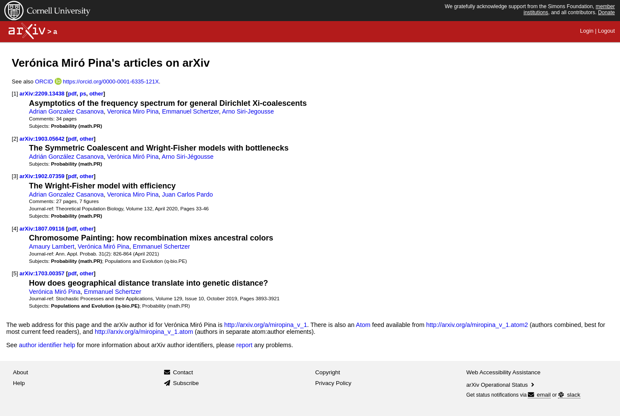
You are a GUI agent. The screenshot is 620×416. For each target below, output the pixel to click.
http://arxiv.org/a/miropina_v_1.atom (144, 331)
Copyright (327, 372)
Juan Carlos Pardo (187, 194)
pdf (72, 93)
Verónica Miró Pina (133, 156)
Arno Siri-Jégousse (188, 156)
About (20, 372)
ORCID (44, 81)
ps (83, 93)
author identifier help (47, 345)
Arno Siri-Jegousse (248, 111)
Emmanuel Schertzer (190, 111)
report (244, 345)
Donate (606, 12)
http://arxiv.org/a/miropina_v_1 (265, 324)
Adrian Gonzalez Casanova (66, 111)
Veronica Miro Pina (133, 111)
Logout (606, 31)
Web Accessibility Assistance (503, 372)
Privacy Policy (333, 383)
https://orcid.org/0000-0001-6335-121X (111, 81)
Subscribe (186, 383)
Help (19, 383)
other (96, 93)
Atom (363, 324)
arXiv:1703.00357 (41, 273)
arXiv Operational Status (501, 385)
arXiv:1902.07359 (41, 176)
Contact (183, 372)
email (539, 394)
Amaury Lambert (51, 246)
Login (586, 31)
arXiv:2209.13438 (41, 93)
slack (569, 394)
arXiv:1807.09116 (41, 228)
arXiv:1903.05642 (41, 139)
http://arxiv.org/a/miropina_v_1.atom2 (477, 324)
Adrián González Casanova (66, 156)
